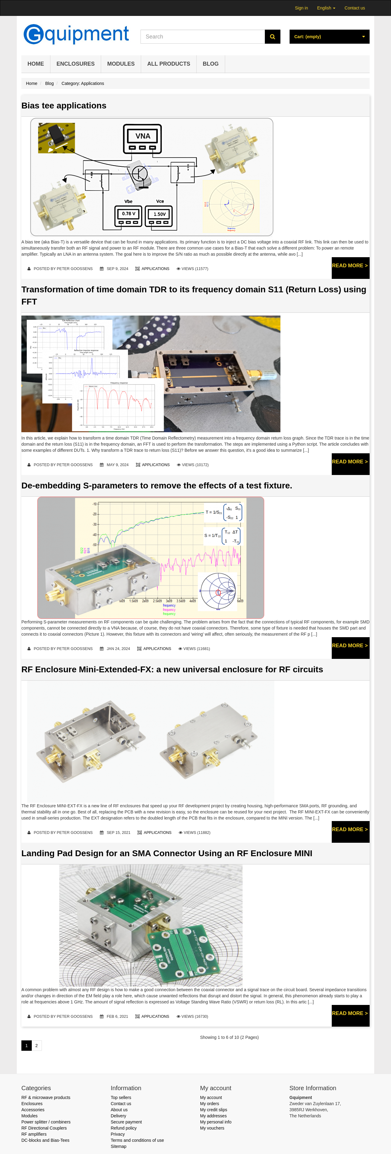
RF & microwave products (45, 1097)
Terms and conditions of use (137, 1140)
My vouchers (212, 1128)
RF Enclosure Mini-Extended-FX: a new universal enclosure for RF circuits (172, 669)
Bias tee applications (64, 105)
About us (119, 1109)
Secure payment (126, 1121)
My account (211, 1097)
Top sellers (121, 1097)
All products (168, 64)
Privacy (118, 1134)
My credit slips (213, 1109)
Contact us (355, 7)
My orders (209, 1103)
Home (35, 64)
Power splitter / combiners (46, 1121)
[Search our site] (203, 37)
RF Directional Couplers (44, 1128)
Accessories (32, 1109)
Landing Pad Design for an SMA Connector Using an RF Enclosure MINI (166, 853)
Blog (211, 64)
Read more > (350, 265)
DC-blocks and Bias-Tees (45, 1140)
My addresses (213, 1115)
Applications (156, 269)
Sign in (301, 7)
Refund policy (124, 1128)
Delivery (118, 1115)
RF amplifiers (33, 1134)
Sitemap (118, 1146)
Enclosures (76, 64)
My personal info (216, 1121)
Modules (121, 64)
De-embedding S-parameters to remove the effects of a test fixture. (156, 485)
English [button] (326, 7)
